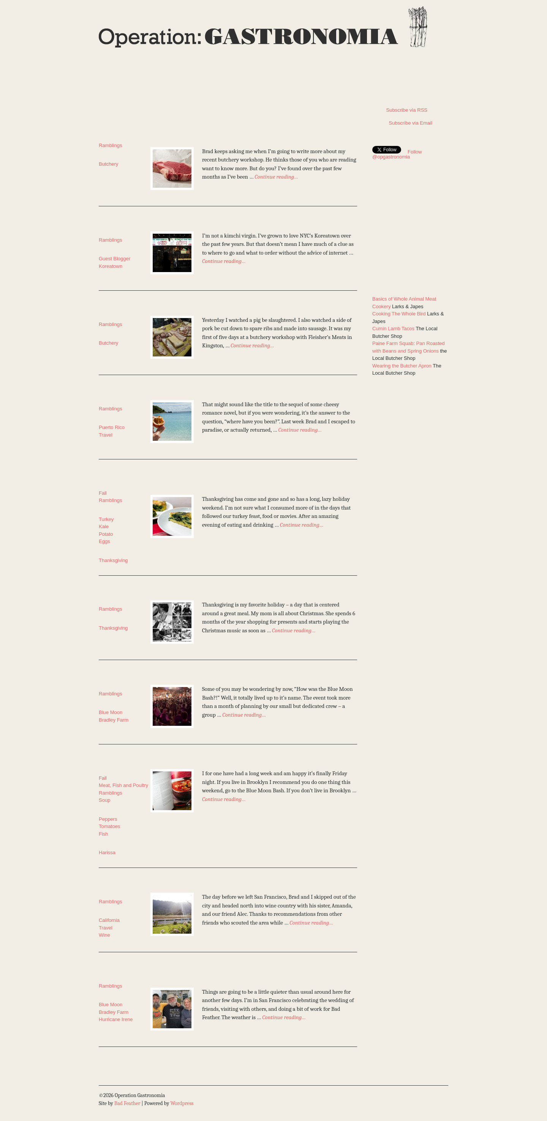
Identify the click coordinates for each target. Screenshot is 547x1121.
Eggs (104, 541)
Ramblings (110, 145)
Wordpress (181, 1103)
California (109, 920)
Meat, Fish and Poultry (123, 785)
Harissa (107, 852)
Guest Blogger (114, 258)
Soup (104, 800)
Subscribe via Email (402, 123)
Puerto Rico (112, 427)
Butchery (108, 164)
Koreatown (110, 266)
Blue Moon (110, 712)
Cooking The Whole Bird (399, 314)
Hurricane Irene (116, 1019)
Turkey (106, 519)
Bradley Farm (113, 720)
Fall (103, 493)
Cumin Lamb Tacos (393, 328)
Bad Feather (127, 1103)
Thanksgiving (113, 560)
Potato (106, 534)
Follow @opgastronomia (397, 154)
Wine (104, 935)
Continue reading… (276, 176)
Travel (105, 435)
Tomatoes (109, 826)
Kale (104, 526)
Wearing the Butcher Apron (402, 366)
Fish (103, 834)
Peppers (108, 819)
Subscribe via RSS (399, 110)
